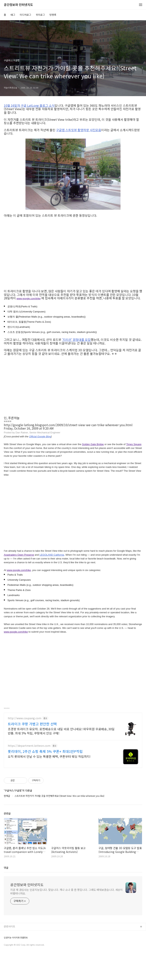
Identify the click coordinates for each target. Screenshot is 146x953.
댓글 (6, 867)
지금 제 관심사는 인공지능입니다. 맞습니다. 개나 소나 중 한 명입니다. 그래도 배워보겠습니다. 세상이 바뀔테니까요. (66, 891)
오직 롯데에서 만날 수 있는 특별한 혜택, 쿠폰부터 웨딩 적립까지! (49, 756)
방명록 (52, 14)
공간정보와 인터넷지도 (18, 5)
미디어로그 (25, 14)
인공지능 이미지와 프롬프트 (16, 937)
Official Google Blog (40, 436)
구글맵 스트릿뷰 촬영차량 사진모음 (78, 130)
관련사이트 (9, 926)
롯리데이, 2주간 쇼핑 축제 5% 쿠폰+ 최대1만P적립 (45, 751)
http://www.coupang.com (24, 718)
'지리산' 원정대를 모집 (76, 339)
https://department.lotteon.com (29, 745)
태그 (13, 14)
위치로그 (40, 14)
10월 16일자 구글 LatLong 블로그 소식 (29, 105)
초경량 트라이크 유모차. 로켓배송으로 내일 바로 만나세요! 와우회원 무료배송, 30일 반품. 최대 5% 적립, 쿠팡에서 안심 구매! (61, 731)
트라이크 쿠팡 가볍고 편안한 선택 (32, 724)
